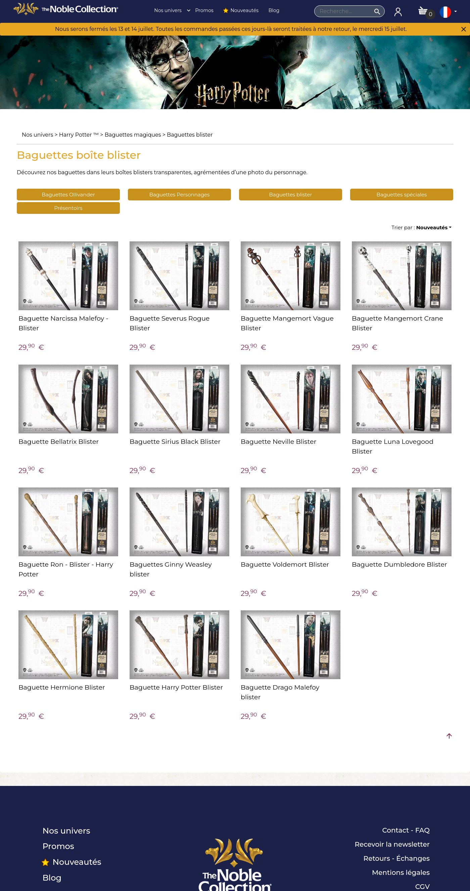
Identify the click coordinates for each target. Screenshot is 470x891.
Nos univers (170, 10)
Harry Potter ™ (79, 135)
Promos (204, 10)
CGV (422, 887)
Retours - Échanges (397, 858)
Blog (273, 10)
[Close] (464, 30)
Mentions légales (401, 873)
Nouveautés (240, 10)
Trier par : (419, 227)
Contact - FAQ (406, 830)
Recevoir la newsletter (392, 844)
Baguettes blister (190, 135)
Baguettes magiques (133, 135)
